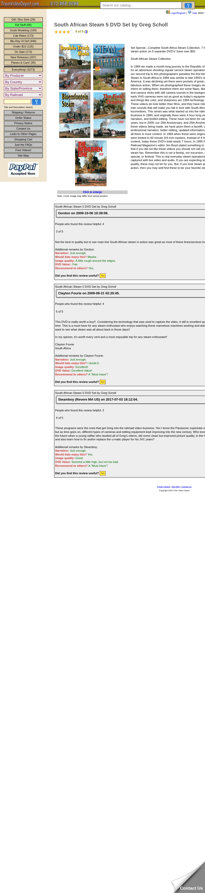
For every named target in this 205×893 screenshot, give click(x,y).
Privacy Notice (23, 123)
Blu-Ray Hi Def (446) (23, 41)
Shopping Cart (23, 139)
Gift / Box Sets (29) (23, 19)
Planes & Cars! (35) (23, 62)
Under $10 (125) (23, 46)
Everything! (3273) (23, 69)
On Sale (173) (23, 51)
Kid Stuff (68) (23, 24)
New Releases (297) (23, 57)
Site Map (23, 155)
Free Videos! (23, 150)
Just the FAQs (23, 144)
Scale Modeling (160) (23, 30)
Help (192, 13)
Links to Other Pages (23, 133)
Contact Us (23, 128)
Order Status (23, 117)
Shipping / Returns (23, 112)
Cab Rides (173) (23, 35)
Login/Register (176, 13)
